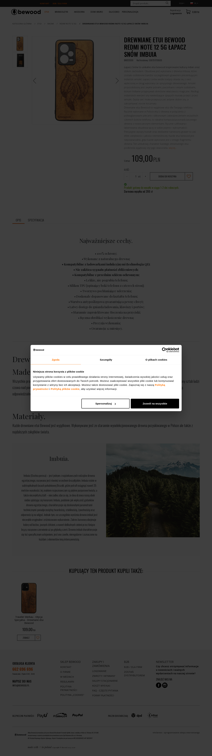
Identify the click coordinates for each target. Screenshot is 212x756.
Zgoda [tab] (56, 359)
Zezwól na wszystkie (155, 403)
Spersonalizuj (105, 403)
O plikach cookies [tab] (156, 359)
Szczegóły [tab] (106, 359)
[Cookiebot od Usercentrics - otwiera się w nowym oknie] (164, 349)
